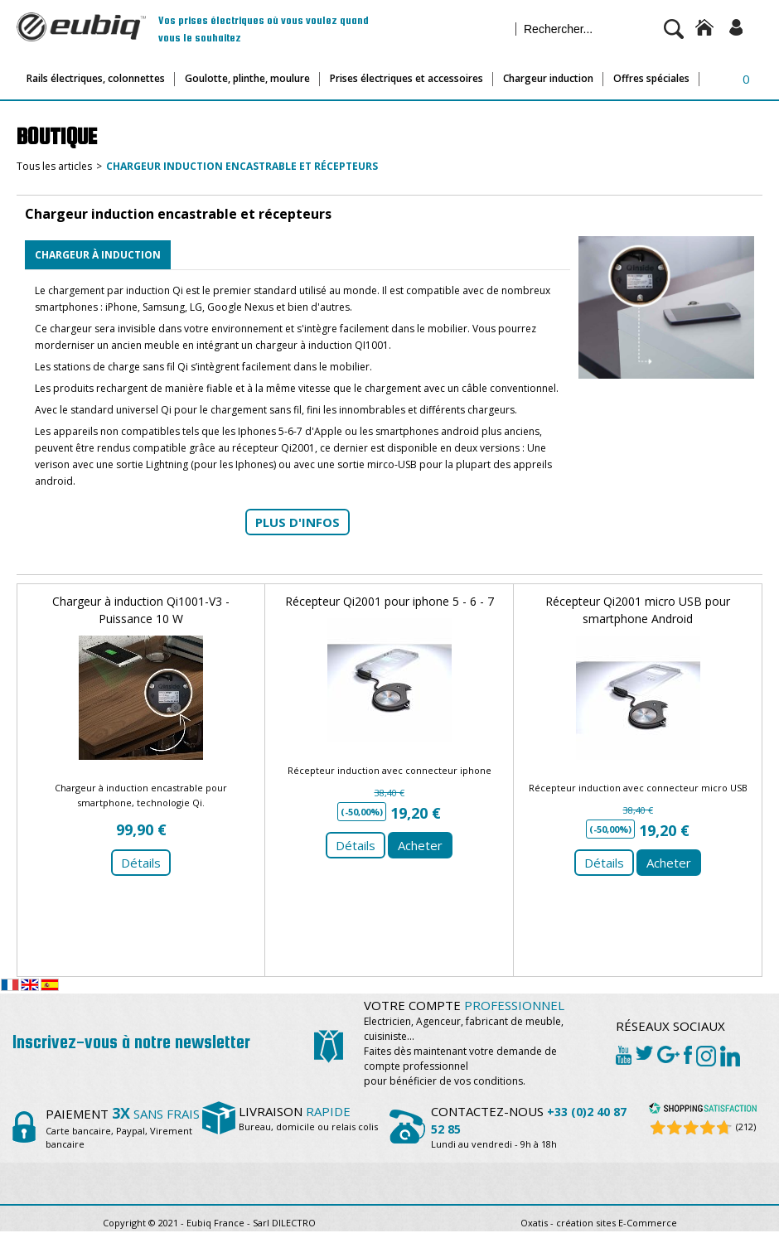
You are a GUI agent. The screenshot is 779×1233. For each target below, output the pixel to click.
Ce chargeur (63, 329)
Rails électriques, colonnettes (96, 78)
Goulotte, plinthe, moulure (247, 78)
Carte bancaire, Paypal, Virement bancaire (123, 1130)
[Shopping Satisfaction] (703, 1111)
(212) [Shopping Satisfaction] (746, 1126)
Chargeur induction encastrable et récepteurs (242, 166)
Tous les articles (54, 166)
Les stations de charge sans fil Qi (111, 367)
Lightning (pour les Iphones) (211, 464)
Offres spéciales (651, 78)
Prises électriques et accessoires (406, 78)
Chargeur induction (548, 78)
